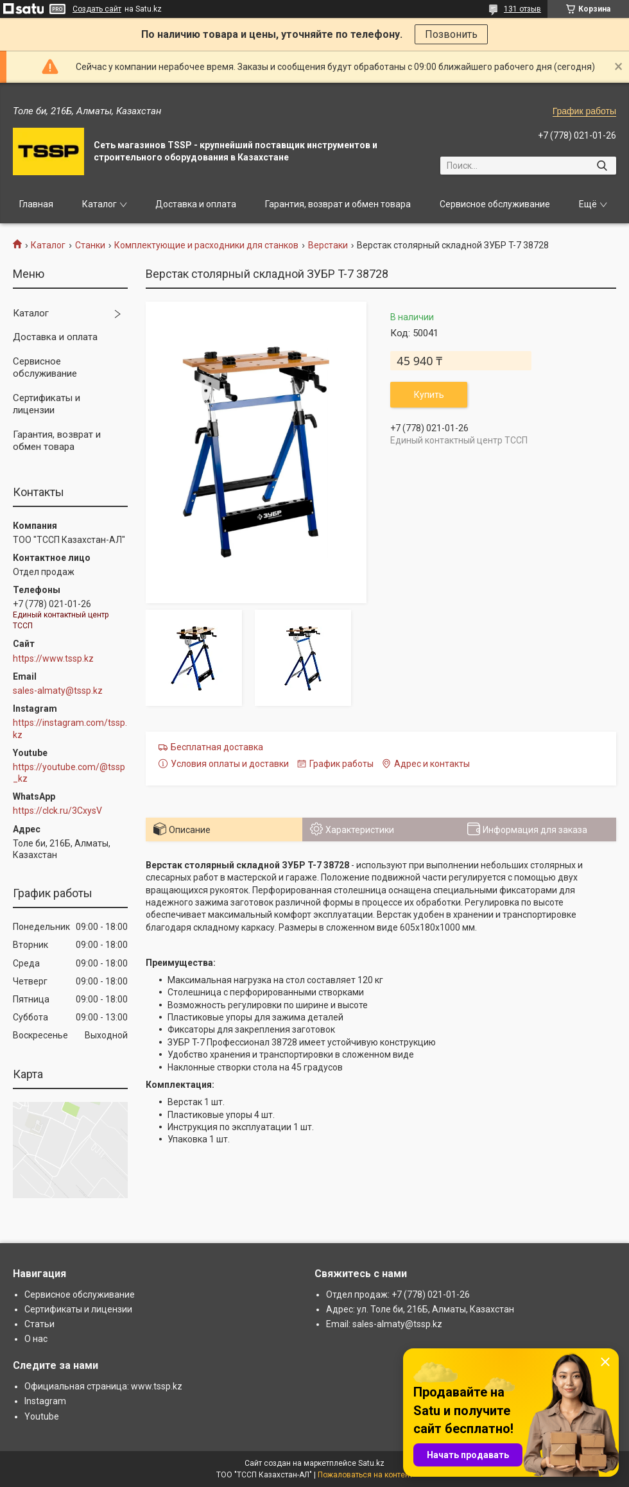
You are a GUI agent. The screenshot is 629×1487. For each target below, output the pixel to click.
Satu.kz (371, 1463)
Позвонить (451, 34)
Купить (429, 395)
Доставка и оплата (195, 204)
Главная (36, 204)
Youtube (41, 1416)
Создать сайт (97, 8)
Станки (90, 245)
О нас (35, 1339)
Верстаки (328, 245)
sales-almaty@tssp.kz (58, 690)
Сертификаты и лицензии (46, 404)
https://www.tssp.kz (53, 658)
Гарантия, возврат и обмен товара (338, 204)
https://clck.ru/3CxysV (57, 810)
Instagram (45, 1401)
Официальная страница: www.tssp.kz (103, 1386)
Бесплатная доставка (217, 747)
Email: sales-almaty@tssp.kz (384, 1324)
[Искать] (601, 166)
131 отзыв (522, 8)
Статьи (39, 1324)
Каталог (99, 204)
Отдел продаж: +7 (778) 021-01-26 (398, 1294)
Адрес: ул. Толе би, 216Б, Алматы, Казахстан (420, 1309)
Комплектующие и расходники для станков (206, 245)
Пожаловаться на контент (365, 1474)
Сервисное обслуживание (495, 204)
